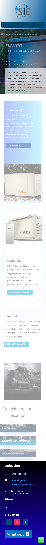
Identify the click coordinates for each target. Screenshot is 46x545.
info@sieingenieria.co (20, 480)
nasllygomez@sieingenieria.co (24, 484)
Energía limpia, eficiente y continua (19, 63)
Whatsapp (16, 534)
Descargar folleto (16, 145)
